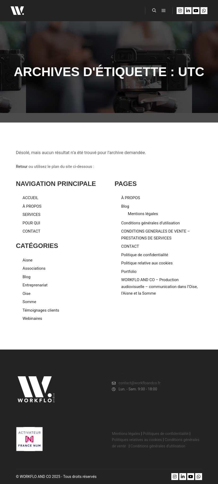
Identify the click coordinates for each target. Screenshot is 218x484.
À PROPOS (32, 206)
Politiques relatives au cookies (137, 440)
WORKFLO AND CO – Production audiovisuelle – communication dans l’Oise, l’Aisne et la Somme (159, 286)
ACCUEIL (30, 197)
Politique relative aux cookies (147, 263)
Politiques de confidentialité (166, 433)
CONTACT (31, 231)
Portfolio (129, 271)
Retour (22, 166)
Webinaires (32, 318)
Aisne (27, 260)
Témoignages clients (41, 310)
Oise (26, 293)
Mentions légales (143, 213)
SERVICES (31, 214)
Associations (34, 268)
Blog (26, 276)
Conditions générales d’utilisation (150, 223)
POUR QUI (31, 223)
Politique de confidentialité (144, 254)
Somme (29, 301)
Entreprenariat (35, 285)
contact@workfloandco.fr (136, 383)
